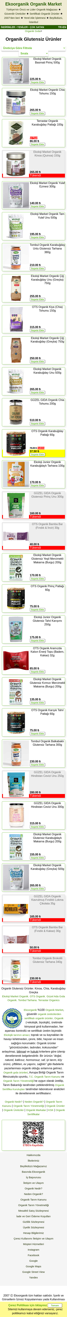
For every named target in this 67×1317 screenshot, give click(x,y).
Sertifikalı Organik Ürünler (45, 13)
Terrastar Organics (49, 1000)
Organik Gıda (32, 31)
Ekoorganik (30, 1009)
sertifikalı (29, 1018)
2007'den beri (12, 17)
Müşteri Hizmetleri (33, 1244)
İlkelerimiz (33, 1160)
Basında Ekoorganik (33, 1171)
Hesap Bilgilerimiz (33, 1232)
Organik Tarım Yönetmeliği (18, 1080)
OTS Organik (37, 996)
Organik (59, 1018)
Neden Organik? (34, 1101)
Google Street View (33, 1271)
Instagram (33, 1249)
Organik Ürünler (55, 1105)
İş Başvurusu (33, 1177)
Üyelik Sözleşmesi (33, 1227)
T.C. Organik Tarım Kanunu (44, 1076)
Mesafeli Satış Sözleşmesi (33, 1210)
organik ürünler (44, 1018)
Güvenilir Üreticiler (15, 13)
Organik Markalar (36, 1110)
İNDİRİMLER (8, 27)
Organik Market (54, 1009)
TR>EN (62, 27)
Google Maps (33, 1266)
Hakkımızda (33, 1155)
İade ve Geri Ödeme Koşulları (33, 1216)
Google (33, 1260)
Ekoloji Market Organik (15, 996)
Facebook (33, 1255)
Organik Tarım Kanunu (33, 1199)
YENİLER (22, 27)
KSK (50, 1110)
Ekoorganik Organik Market (33, 4)
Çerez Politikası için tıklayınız (27, 1305)
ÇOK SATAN (37, 27)
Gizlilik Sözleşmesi (33, 1221)
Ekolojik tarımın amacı (17, 1034)
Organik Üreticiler (14, 1110)
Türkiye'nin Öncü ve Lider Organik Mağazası (32, 9)
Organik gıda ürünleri (15, 1072)
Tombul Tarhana (27, 1000)
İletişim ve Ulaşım (33, 1182)
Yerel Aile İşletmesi (34, 17)
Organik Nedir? (13, 1101)
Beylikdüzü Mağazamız (33, 1166)
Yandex (33, 1277)
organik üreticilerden (49, 1014)
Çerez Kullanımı (23, 1238)
